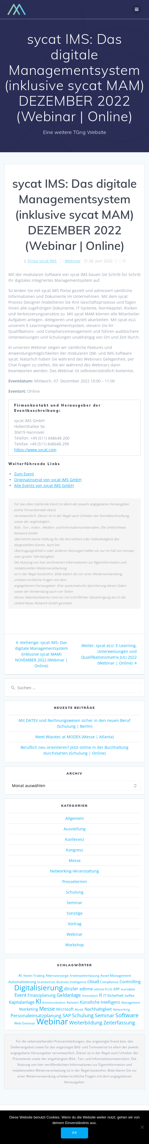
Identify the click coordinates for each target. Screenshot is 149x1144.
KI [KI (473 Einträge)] (38, 1001)
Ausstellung (75, 828)
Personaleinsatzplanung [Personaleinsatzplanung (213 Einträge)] (36, 1016)
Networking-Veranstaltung (74, 871)
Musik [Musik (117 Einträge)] (79, 1009)
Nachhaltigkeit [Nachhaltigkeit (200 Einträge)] (98, 1009)
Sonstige (75, 913)
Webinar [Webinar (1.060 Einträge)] (52, 1021)
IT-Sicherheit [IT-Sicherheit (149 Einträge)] (113, 995)
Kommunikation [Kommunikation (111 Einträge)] (54, 1003)
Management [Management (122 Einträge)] (130, 1002)
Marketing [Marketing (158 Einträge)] (28, 1009)
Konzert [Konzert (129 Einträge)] (73, 1002)
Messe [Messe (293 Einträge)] (47, 1008)
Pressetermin (74, 881)
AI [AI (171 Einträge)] (20, 975)
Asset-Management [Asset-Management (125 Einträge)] (115, 975)
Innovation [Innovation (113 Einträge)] (90, 995)
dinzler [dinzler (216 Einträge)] (71, 989)
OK (74, 1133)
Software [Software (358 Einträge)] (126, 1015)
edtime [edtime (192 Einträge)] (86, 988)
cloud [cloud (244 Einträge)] (93, 981)
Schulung (74, 892)
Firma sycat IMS (42, 260)
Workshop (74, 944)
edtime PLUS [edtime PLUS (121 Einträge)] (103, 989)
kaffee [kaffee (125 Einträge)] (130, 995)
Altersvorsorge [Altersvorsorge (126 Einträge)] (57, 975)
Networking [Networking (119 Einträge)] (121, 1009)
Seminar (74, 902)
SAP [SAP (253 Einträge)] (67, 1015)
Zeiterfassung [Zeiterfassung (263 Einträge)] (119, 1022)
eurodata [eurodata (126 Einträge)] (128, 989)
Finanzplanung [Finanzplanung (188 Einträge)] (42, 995)
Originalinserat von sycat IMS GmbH (47, 479)
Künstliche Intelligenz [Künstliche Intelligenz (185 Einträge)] (100, 1002)
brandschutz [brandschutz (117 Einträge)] (46, 982)
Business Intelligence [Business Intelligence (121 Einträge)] (71, 982)
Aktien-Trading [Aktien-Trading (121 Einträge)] (33, 975)
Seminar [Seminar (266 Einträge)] (104, 1015)
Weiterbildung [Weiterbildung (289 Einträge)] (85, 1022)
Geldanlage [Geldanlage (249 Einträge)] (69, 994)
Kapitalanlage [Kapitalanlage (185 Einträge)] (21, 1002)
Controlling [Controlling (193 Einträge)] (130, 981)
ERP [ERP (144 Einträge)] (116, 988)
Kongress (74, 850)
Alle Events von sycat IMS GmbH (44, 485)
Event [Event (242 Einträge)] (20, 995)
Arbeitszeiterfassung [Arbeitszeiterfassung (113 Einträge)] (84, 975)
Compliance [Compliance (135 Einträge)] (109, 982)
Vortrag (74, 923)
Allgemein (74, 818)
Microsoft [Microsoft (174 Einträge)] (65, 1009)
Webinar (73, 260)
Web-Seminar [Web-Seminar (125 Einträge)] (24, 1023)
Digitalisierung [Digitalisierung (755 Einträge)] (38, 988)
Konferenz (74, 839)
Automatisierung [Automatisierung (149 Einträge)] (22, 981)
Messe (75, 860)
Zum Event (24, 473)
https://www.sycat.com (35, 449)
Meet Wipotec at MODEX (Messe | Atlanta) (74, 736)
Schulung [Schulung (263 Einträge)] (83, 1015)
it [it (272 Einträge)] (100, 994)
